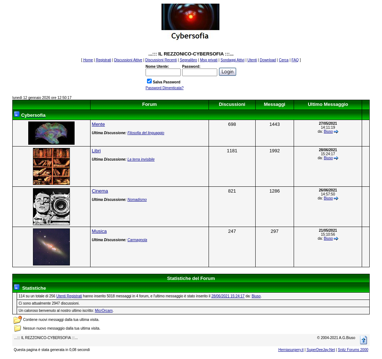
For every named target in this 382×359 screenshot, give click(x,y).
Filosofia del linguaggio (145, 133)
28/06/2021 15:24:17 (228, 296)
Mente (98, 124)
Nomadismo (137, 200)
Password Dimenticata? (165, 88)
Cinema (100, 191)
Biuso (328, 131)
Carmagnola (137, 240)
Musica (99, 231)
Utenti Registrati (69, 296)
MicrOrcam (104, 311)
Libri (96, 150)
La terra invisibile (141, 159)
